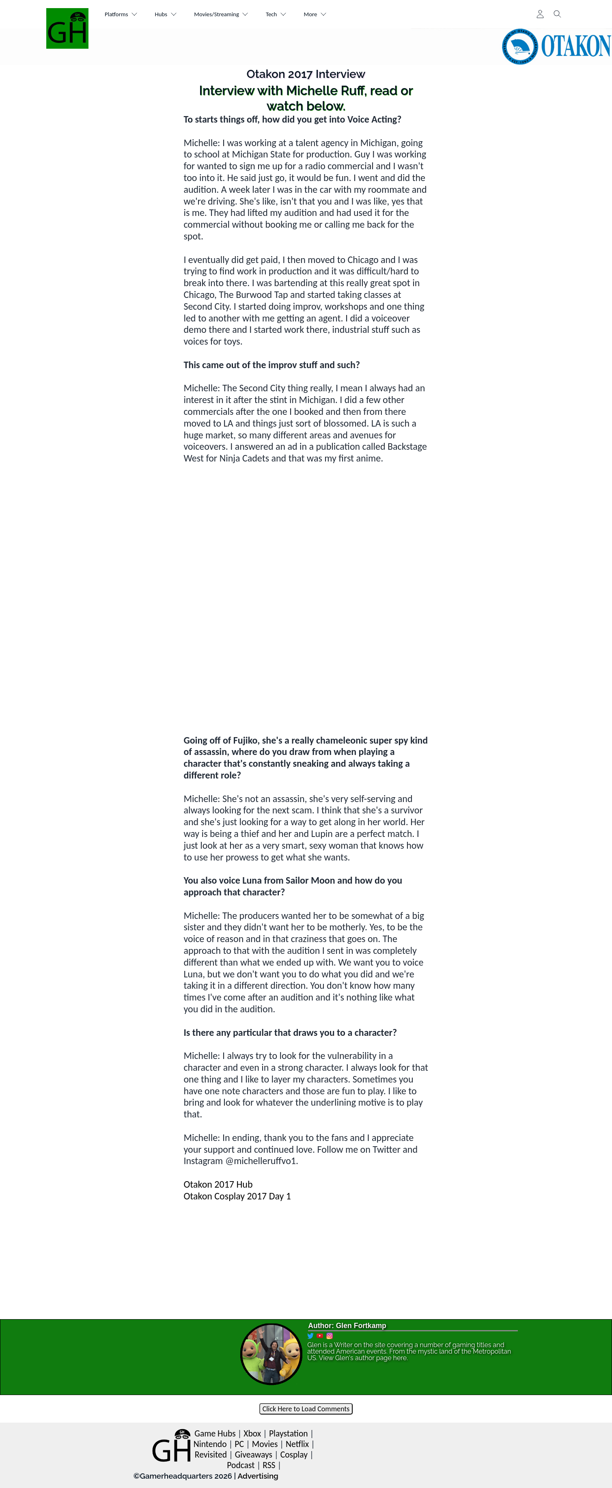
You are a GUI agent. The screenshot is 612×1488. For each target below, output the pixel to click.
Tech (293, 14)
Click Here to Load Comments (306, 1408)
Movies (265, 1443)
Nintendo (210, 1443)
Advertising (257, 1475)
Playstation (288, 1433)
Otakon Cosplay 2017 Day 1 (237, 1196)
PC (239, 1443)
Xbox (252, 1433)
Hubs (172, 14)
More (337, 14)
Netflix (297, 1443)
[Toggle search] (558, 14)
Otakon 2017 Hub (217, 1184)
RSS (269, 1465)
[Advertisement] (305, 678)
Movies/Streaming (234, 14)
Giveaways (253, 1454)
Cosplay (294, 1454)
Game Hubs (214, 1433)
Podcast (240, 1465)
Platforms (123, 14)
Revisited (211, 1454)
